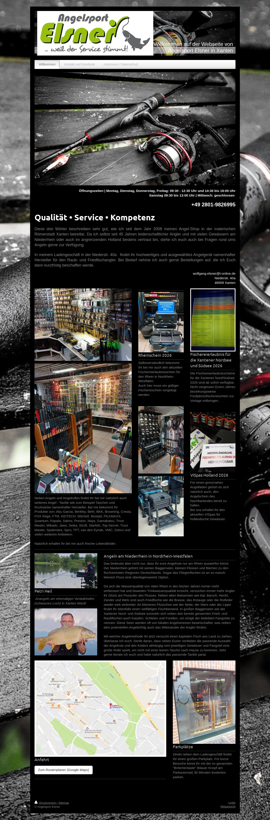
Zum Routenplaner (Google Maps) (63, 770)
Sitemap (63, 802)
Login (231, 802)
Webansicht (227, 806)
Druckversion (46, 802)
